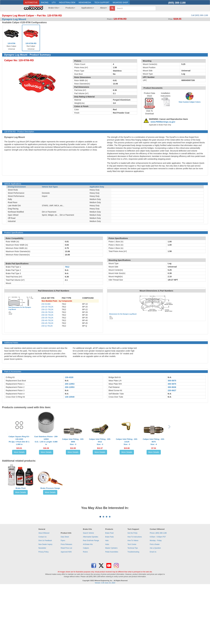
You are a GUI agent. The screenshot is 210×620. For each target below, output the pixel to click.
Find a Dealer (155, 578)
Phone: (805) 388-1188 (158, 567)
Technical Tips (132, 582)
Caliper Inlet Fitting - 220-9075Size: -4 (153, 441)
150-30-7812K (47, 315)
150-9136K (46, 304)
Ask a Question (155, 582)
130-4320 (69, 377)
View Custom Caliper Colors (189, 102)
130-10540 (69, 397)
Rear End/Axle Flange (91, 574)
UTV (54, 2)
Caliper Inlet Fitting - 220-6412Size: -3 (100, 441)
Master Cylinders (111, 582)
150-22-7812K (47, 309)
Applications (87, 8)
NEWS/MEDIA (85, 2)
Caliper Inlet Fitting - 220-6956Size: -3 (73, 441)
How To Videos (132, 574)
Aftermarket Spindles (90, 571)
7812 (67, 267)
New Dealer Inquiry (45, 578)
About (103, 8)
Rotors (85, 586)
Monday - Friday (156, 574)
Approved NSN (66, 586)
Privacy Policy (43, 586)
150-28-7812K (47, 312)
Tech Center (131, 578)
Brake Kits (53, 8)
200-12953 (69, 384)
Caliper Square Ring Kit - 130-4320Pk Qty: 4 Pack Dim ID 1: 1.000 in (19, 440)
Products (70, 8)
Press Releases (66, 578)
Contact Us (42, 571)
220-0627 (172, 390)
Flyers (63, 574)
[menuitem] (52, 8)
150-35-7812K (47, 318)
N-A (66, 381)
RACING (44, 2)
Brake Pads (109, 571)
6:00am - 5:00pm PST (158, 571)
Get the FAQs (132, 567)
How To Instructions (134, 571)
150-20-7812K (47, 307)
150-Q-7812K (47, 326)
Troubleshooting (133, 586)
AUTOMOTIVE (31, 2)
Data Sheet (65, 571)
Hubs (107, 578)
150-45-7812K (47, 323)
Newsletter (42, 582)
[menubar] (76, 8)
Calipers (86, 582)
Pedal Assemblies (111, 586)
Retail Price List (66, 582)
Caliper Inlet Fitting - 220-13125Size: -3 (127, 441)
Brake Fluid (21, 488)
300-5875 (172, 381)
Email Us (153, 586)
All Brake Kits (88, 578)
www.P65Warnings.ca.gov (163, 122)
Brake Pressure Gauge (50, 488)
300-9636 (172, 387)
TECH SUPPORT (101, 2)
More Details (19, 452)
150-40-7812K (47, 320)
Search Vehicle (88, 567)
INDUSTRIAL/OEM (67, 2)
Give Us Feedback (45, 574)
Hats (107, 574)
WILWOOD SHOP (120, 2)
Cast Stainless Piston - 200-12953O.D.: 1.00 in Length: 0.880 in (46, 440)
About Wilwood (43, 567)
